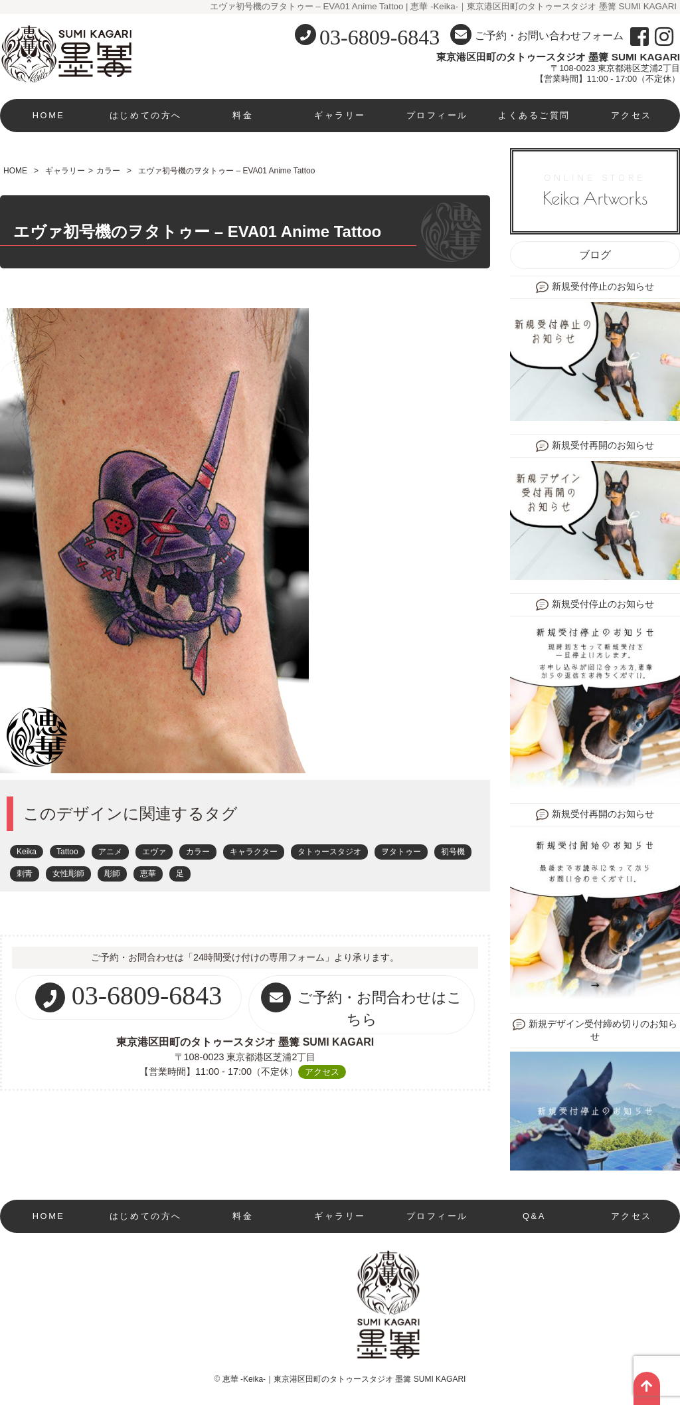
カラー (108, 170)
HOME (49, 115)
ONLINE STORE (595, 191)
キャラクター (254, 851)
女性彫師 (68, 873)
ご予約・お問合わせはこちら (361, 1005)
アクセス (631, 115)
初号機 (453, 851)
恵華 (148, 873)
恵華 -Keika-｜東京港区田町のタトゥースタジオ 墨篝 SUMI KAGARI (344, 1379)
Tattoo (67, 851)
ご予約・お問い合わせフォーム (537, 34)
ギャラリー (340, 115)
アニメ (110, 851)
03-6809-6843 (379, 37)
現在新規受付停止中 (48, 1249)
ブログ (595, 254)
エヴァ (154, 851)
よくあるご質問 (534, 115)
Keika (27, 851)
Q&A (534, 1216)
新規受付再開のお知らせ (603, 445)
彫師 (112, 873)
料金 (242, 115)
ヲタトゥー (401, 851)
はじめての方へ (146, 115)
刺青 (25, 873)
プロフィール (437, 115)
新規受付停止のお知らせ (603, 287)
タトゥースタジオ (329, 851)
